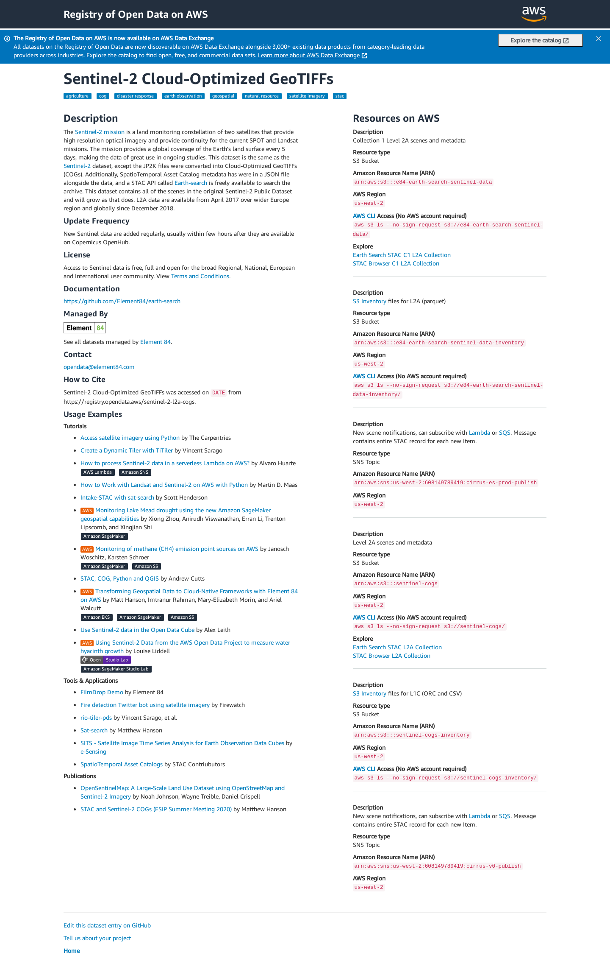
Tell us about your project (97, 937)
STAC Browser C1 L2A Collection (396, 263)
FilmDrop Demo (101, 691)
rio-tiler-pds (96, 717)
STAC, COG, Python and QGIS (119, 578)
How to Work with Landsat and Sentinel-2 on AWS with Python (164, 484)
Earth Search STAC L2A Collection (397, 647)
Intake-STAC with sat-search (117, 497)
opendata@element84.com (99, 366)
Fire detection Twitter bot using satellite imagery (145, 704)
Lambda (479, 432)
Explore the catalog (539, 40)
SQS (504, 432)
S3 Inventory (369, 300)
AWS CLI (364, 215)
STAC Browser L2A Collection (391, 655)
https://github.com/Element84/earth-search (122, 300)
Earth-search (191, 182)
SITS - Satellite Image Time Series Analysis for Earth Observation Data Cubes (182, 742)
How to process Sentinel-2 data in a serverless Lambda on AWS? (165, 462)
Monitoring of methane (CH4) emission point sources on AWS (176, 548)
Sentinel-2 (77, 165)
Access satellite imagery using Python (130, 437)
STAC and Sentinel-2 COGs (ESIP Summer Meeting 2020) (156, 809)
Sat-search (94, 730)
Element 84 (155, 341)
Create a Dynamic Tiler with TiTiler (126, 450)
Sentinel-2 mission (100, 131)
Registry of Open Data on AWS (136, 14)
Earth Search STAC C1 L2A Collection (402, 254)
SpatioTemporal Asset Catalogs (121, 764)
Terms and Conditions (200, 275)
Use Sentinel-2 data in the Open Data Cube (137, 629)
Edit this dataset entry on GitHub (107, 925)
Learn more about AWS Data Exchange (312, 55)
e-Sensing (93, 751)
